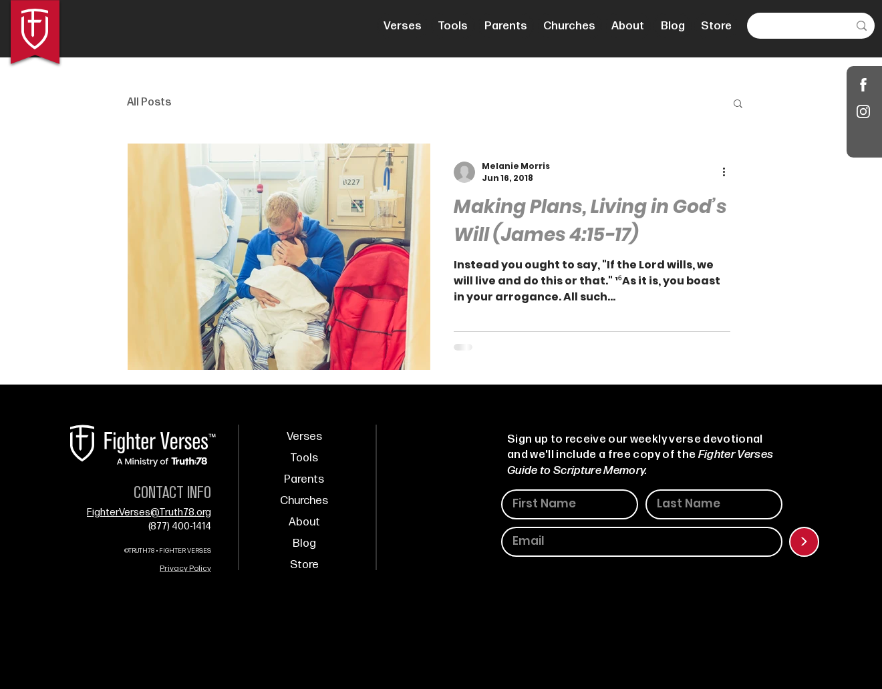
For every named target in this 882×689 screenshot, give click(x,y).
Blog (304, 543)
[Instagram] (863, 111)
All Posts (149, 102)
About (304, 522)
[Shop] (863, 84)
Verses (304, 436)
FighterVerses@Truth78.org (149, 512)
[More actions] (728, 172)
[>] (804, 542)
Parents (304, 479)
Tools (304, 458)
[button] (738, 104)
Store (304, 564)
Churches (304, 500)
